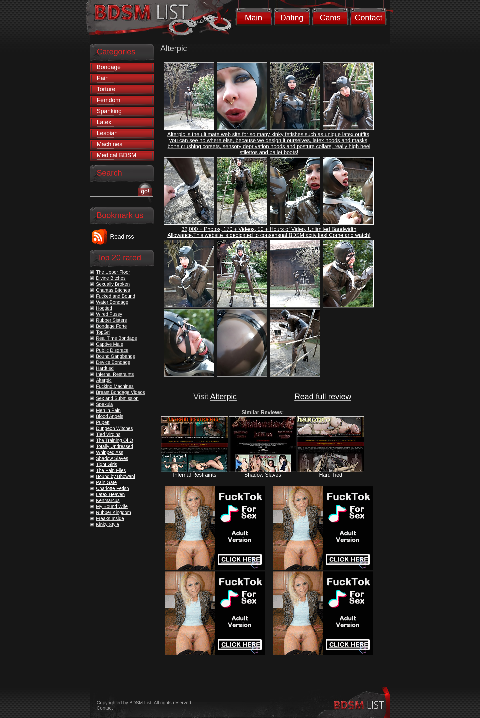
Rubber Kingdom (113, 512)
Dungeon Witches (114, 428)
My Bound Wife (112, 506)
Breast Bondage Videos (120, 392)
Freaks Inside (110, 518)
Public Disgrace (112, 350)
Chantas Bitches (113, 290)
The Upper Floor (113, 272)
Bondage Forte (111, 326)
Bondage (109, 67)
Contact (368, 17)
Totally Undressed (114, 446)
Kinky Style (107, 524)
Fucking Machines (115, 386)
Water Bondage (112, 302)
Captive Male (109, 344)
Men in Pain (108, 410)
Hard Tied (330, 475)
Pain (103, 78)
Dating (291, 17)
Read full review (322, 396)
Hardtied (105, 368)
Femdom (108, 100)
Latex (104, 122)
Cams (330, 17)
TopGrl (103, 332)
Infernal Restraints (194, 475)
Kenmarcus (108, 500)
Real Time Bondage (116, 338)
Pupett (102, 422)
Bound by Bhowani (115, 476)
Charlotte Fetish (112, 488)
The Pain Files (111, 470)
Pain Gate (106, 482)
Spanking (109, 111)
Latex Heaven (110, 494)
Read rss (122, 236)
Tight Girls (106, 464)
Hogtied (104, 308)
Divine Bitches (111, 278)
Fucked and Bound (115, 296)
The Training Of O (114, 440)
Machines (109, 144)
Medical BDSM (116, 155)
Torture (106, 89)
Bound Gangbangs (115, 356)
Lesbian (107, 133)
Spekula (104, 404)
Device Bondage (113, 362)
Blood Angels (109, 416)
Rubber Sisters (111, 320)
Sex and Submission (117, 398)
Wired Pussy (109, 314)
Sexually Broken (113, 284)
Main (253, 17)
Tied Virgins (108, 434)
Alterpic (223, 396)
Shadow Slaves (262, 475)
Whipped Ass (109, 452)
